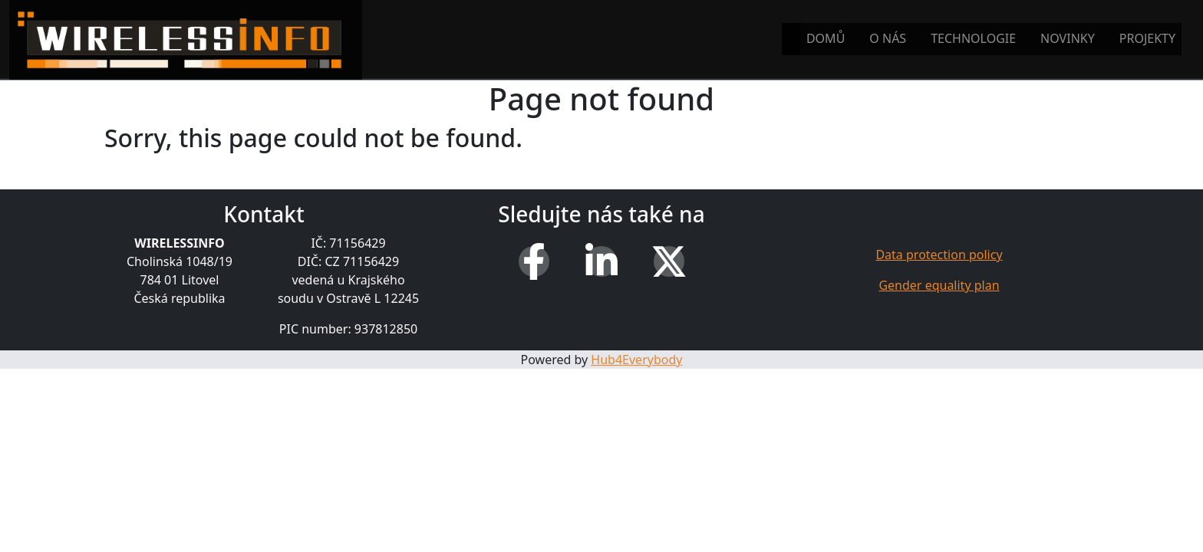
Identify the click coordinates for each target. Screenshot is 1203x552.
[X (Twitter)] (669, 261)
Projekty (1147, 38)
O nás (887, 38)
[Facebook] (534, 261)
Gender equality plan (938, 285)
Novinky (1067, 38)
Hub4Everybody (636, 359)
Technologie (973, 38)
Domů (825, 38)
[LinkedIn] (601, 261)
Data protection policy (938, 254)
